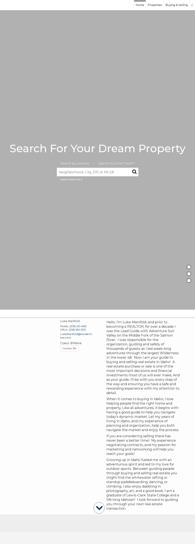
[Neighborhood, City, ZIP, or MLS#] (97, 172)
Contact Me (69, 348)
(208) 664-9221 (77, 329)
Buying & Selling (176, 5)
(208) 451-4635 (77, 326)
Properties (155, 5)
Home (140, 5)
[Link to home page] (15, 5)
